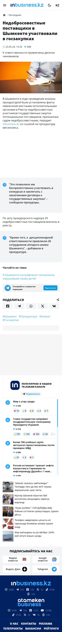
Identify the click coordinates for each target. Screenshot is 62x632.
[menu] (5, 5)
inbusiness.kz (11, 124)
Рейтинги (51, 563)
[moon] (49, 5)
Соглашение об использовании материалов (31, 619)
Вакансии (33, 563)
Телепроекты (13, 563)
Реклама (45, 558)
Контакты (28, 558)
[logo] (27, 5)
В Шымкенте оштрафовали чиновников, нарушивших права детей (29, 276)
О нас (14, 558)
